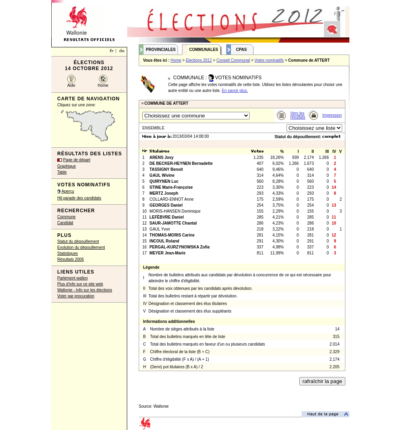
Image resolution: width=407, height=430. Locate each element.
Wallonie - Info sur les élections (84, 290)
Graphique (66, 166)
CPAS (241, 49)
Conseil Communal (233, 60)
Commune (66, 217)
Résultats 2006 (70, 259)
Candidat (65, 223)
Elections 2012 (199, 60)
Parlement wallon (72, 278)
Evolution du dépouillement (81, 247)
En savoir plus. (235, 90)
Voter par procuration (75, 296)
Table (62, 172)
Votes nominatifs (268, 60)
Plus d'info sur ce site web (80, 284)
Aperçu (68, 191)
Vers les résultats (297, 115)
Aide (71, 85)
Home (103, 85)
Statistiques (67, 253)
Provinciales (161, 49)
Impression (332, 115)
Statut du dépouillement (78, 241)
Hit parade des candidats (79, 198)
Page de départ (76, 160)
